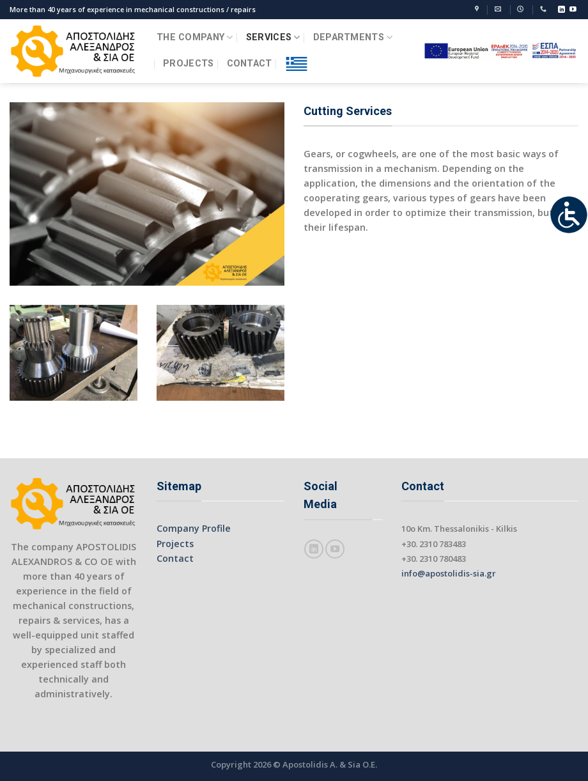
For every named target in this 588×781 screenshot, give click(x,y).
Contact (175, 558)
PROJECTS (188, 63)
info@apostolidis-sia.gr (448, 573)
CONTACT (249, 63)
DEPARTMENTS (353, 37)
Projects (175, 543)
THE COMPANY (195, 37)
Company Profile (194, 528)
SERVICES (273, 37)
